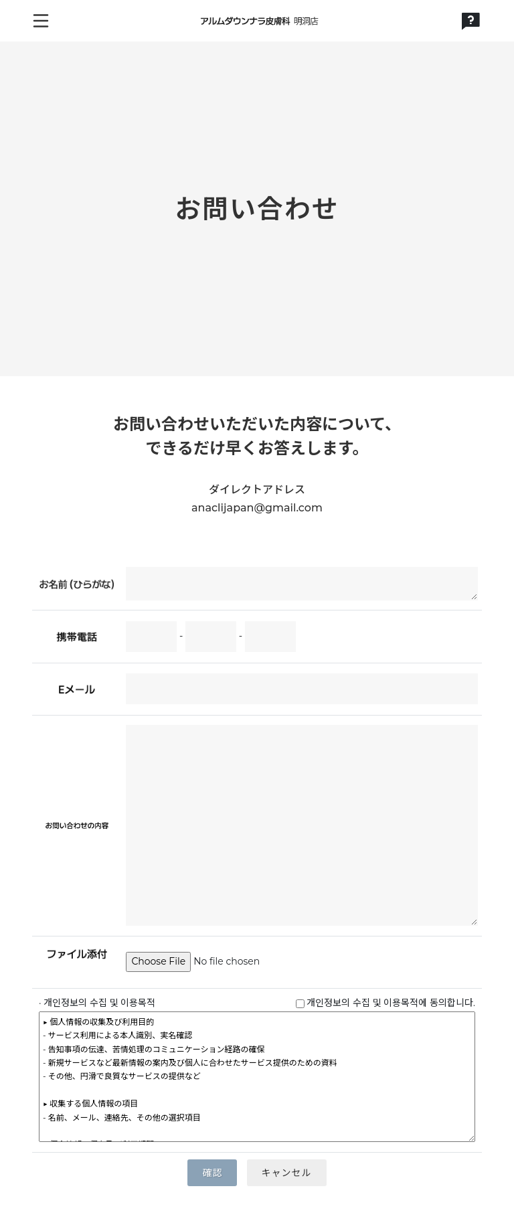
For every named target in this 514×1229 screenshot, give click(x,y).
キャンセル (287, 1173)
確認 (212, 1173)
